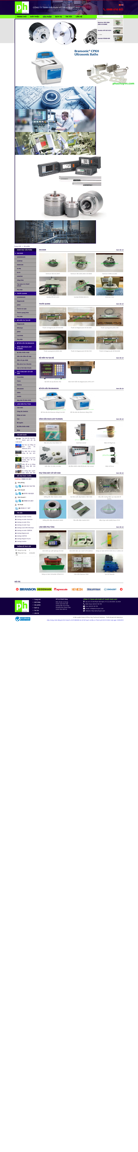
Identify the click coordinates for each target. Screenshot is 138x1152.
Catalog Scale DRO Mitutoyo (24, 528)
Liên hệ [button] (79, 16)
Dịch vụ (36, 608)
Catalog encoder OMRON (23, 530)
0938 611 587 (25, 508)
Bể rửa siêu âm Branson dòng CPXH (81, 412)
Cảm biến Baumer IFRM (81, 574)
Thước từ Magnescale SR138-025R (109, 351)
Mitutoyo (20, 328)
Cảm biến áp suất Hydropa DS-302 (52, 551)
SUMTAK (19, 261)
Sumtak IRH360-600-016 (81, 297)
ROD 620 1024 (109, 297)
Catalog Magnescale (22, 533)
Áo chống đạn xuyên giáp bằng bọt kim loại (28, 472)
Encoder (20, 253)
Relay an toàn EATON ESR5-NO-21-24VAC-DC (109, 551)
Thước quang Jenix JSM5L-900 (53, 351)
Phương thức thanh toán (63, 607)
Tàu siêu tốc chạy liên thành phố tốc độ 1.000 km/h (25, 440)
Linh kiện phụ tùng (24, 404)
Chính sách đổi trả (61, 609)
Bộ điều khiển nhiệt (23, 352)
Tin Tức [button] (69, 16)
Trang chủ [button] (22, 16)
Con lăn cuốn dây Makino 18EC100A (81, 497)
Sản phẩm (37, 605)
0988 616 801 (26, 479)
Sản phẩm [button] (47, 16)
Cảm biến (20, 408)
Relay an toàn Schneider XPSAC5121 (53, 574)
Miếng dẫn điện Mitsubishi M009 (53, 520)
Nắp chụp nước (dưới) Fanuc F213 (109, 520)
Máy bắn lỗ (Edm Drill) (24, 400)
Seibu (18, 392)
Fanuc (19, 381)
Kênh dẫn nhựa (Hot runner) (24, 348)
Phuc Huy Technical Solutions (96, 617)
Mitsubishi (20, 389)
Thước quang (22, 293)
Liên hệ (36, 613)
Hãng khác (20, 280)
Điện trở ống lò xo (109, 443)
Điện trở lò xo (109, 466)
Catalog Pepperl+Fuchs (23, 539)
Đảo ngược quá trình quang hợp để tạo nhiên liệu (28, 459)
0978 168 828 (29, 493)
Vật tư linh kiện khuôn (24, 368)
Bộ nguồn (20, 423)
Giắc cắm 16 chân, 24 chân (53, 466)
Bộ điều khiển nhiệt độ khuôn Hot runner (81, 466)
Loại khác (20, 335)
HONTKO (20, 276)
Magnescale (20, 301)
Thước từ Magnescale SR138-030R (52, 328)
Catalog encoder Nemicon (24, 519)
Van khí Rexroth (109, 574)
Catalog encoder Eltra (22, 522)
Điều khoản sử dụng (62, 602)
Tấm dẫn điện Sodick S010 (81, 520)
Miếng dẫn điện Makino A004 (53, 497)
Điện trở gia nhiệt (22, 360)
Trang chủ (37, 599)
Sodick (19, 396)
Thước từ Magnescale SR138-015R (81, 351)
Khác (18, 430)
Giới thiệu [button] (34, 16)
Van (18, 419)
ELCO (18, 272)
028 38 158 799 (29, 486)
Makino (19, 385)
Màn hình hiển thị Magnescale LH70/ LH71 (81, 382)
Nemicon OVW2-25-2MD (109, 274)
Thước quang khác (23, 312)
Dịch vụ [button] (58, 16)
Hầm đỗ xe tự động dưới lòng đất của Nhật (28, 466)
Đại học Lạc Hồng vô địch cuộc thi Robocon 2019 (28, 446)
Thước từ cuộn (22, 309)
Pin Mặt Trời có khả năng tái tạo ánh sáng (25, 453)
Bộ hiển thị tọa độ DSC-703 (53, 382)
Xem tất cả (120, 250)
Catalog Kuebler (21, 541)
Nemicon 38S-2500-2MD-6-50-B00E (104, 23)
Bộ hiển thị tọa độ (23, 320)
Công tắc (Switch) (22, 411)
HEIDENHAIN (21, 257)
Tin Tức (36, 610)
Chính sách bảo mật (62, 604)
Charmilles (20, 377)
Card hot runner (81, 443)
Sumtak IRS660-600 (104, 38)
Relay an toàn (21, 415)
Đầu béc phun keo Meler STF (53, 443)
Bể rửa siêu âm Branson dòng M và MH (53, 412)
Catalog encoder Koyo (22, 525)
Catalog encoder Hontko (23, 517)
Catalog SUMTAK (21, 536)
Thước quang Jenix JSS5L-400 (109, 328)
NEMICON (20, 265)
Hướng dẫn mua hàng (62, 605)
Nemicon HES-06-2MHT (53, 274)
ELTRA (19, 268)
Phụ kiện (20, 290)
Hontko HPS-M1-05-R (104, 30)
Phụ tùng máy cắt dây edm (25, 372)
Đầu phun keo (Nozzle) (24, 364)
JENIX (18, 305)
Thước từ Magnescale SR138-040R (81, 328)
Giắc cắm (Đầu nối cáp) (24, 356)
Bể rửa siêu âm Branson (25, 343)
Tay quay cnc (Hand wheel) (23, 285)
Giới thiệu (37, 602)
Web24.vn (120, 617)
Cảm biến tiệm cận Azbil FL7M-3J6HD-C (81, 551)
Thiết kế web (110, 617)
